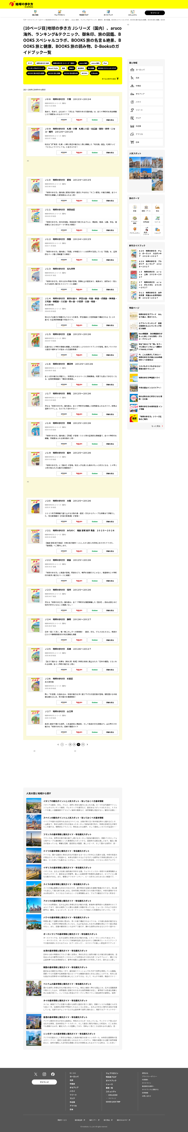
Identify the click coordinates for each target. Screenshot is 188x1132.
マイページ (154, 13)
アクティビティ (135, 233)
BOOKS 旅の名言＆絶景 (36, 73)
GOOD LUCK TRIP (113, 1101)
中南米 (135, 86)
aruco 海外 (83, 63)
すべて (30, 63)
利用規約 (145, 1079)
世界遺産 (146, 222)
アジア (135, 118)
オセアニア (137, 94)
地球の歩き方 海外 (43, 63)
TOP (24, 20)
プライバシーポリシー (149, 1076)
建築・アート (146, 211)
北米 (134, 78)
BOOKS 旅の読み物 (71, 73)
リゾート (136, 110)
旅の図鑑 (91, 68)
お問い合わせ (146, 1096)
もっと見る (156, 426)
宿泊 (157, 211)
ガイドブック (108, 15)
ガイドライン (146, 1083)
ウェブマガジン (59, 15)
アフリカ (136, 134)
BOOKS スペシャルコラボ (107, 68)
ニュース (109, 1084)
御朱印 (71, 68)
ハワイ (135, 102)
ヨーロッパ (137, 70)
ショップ (157, 233)
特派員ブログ (83, 15)
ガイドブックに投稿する (150, 1089)
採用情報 (145, 1093)
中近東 (135, 126)
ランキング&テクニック (36, 68)
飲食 (134, 211)
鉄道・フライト (146, 233)
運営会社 (145, 1073)
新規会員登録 (112, 1095)
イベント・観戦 (135, 222)
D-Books (94, 73)
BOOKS (84, 73)
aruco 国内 (95, 63)
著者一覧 (109, 1088)
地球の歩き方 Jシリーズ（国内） (64, 63)
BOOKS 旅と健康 (54, 73)
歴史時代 (81, 68)
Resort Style (53, 68)
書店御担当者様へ (148, 1086)
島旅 (63, 68)
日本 (134, 142)
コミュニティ (132, 15)
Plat (105, 63)
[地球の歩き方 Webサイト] (21, 4)
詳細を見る (110, 120)
